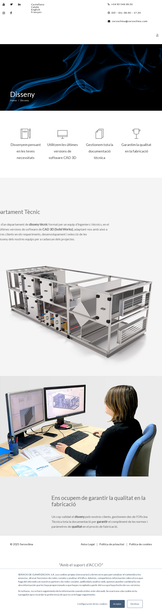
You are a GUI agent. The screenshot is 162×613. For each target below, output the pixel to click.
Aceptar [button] (117, 603)
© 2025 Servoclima (21, 544)
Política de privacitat (111, 544)
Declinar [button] (134, 603)
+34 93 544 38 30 (120, 4)
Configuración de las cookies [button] (92, 603)
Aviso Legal (88, 544)
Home (13, 100)
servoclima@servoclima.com (128, 21)
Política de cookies (140, 544)
